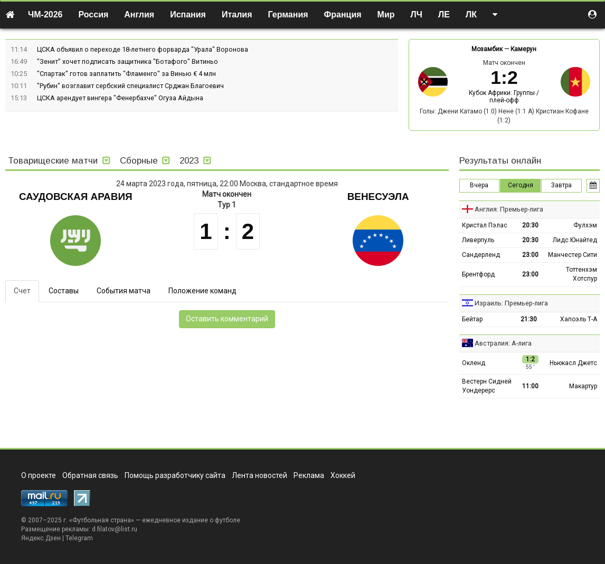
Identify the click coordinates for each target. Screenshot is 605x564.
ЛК (471, 14)
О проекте (38, 475)
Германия (288, 14)
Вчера (479, 185)
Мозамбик (487, 49)
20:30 (530, 225)
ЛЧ (416, 14)
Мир (386, 14)
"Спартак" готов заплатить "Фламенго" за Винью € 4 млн (126, 74)
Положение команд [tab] (202, 290)
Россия (94, 14)
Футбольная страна (101, 520)
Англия (139, 14)
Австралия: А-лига (503, 343)
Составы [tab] (64, 290)
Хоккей (342, 475)
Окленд (473, 363)
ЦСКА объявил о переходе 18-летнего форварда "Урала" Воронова (142, 49)
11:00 (530, 386)
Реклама (309, 475)
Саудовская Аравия (76, 196)
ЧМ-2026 (45, 14)
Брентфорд (478, 274)
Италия (237, 14)
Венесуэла (378, 196)
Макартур (583, 386)
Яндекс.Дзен (41, 538)
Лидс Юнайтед (575, 240)
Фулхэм (585, 225)
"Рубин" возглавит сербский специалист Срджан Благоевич (130, 86)
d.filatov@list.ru (114, 529)
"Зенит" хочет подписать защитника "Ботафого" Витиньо (127, 61)
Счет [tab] (22, 290)
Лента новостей (259, 475)
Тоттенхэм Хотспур (581, 274)
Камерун (523, 49)
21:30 (529, 319)
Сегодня (520, 185)
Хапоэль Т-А (578, 319)
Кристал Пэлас (484, 225)
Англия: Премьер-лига (509, 209)
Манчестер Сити (572, 255)
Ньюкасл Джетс (573, 363)
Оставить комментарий (227, 318)
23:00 (530, 255)
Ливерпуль (478, 240)
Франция (343, 14)
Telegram (79, 538)
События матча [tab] (123, 290)
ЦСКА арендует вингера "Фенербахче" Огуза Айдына (120, 98)
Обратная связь (90, 475)
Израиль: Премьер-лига (511, 303)
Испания (188, 14)
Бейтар (472, 319)
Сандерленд (481, 255)
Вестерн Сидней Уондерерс (487, 386)
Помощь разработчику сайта (175, 475)
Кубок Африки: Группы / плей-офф (504, 96)
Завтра (561, 185)
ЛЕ (444, 14)
